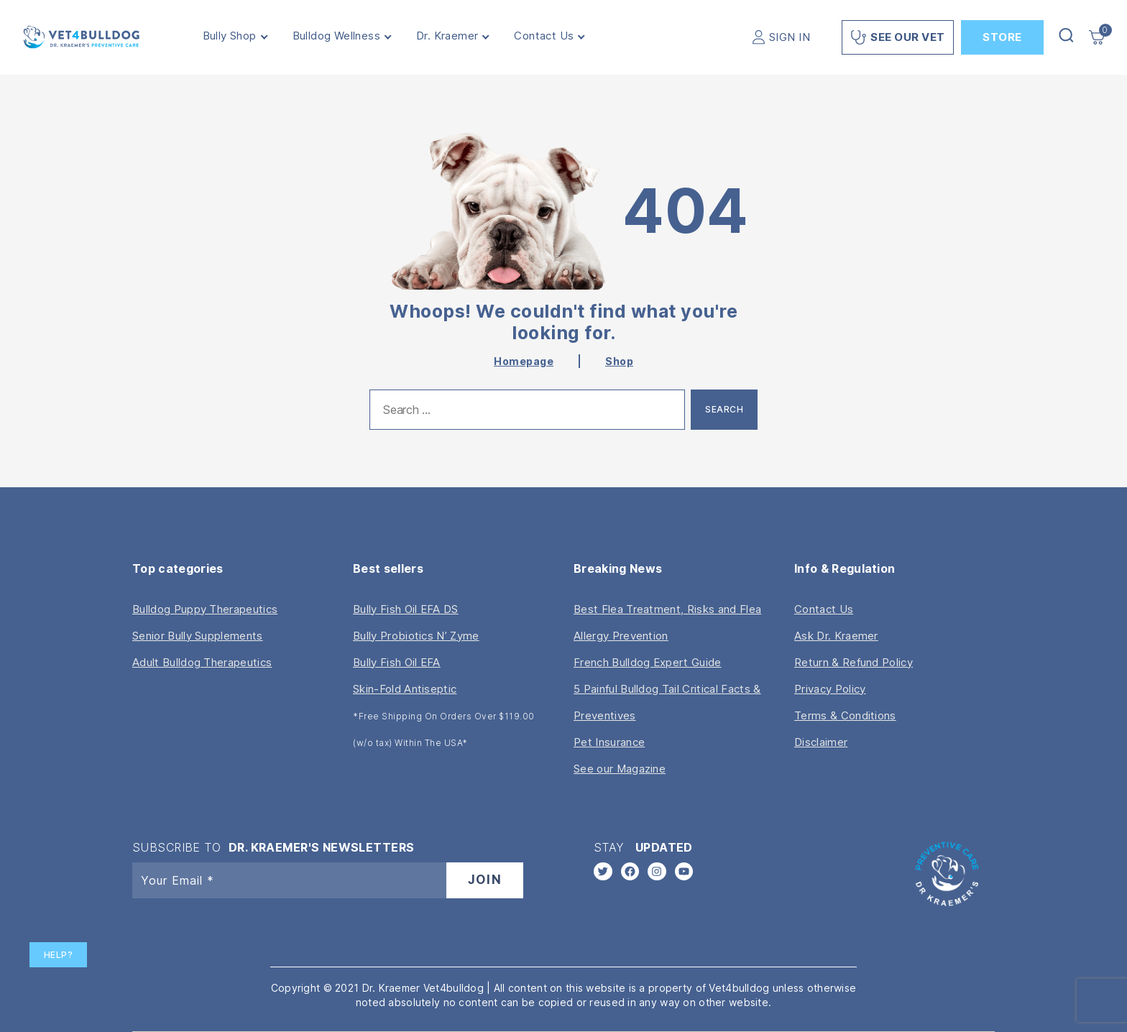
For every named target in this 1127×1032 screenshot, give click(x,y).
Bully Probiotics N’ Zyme (416, 635)
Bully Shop (236, 35)
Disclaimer (820, 742)
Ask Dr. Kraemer (836, 635)
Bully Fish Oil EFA (397, 662)
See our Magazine (620, 768)
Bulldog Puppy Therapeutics (204, 609)
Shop (619, 361)
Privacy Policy (829, 689)
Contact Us (551, 35)
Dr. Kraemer (453, 35)
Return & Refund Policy (853, 662)
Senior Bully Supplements (197, 635)
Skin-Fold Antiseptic (404, 689)
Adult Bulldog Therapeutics (202, 662)
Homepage (523, 361)
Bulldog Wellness (343, 35)
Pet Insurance (609, 742)
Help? (58, 954)
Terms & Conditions (845, 715)
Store (1002, 37)
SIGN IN (790, 37)
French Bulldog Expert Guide (648, 662)
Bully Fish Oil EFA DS (406, 609)
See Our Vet (897, 37)
